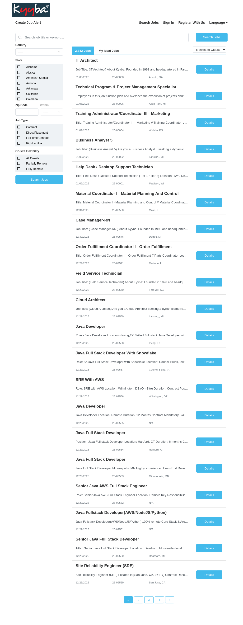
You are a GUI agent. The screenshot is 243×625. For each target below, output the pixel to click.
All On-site (32, 158)
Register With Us (191, 22)
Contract (31, 127)
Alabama (31, 67)
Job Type (21, 120)
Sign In (168, 22)
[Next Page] (169, 599)
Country (20, 45)
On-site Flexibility (27, 151)
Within (44, 105)
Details (209, 69)
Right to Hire (34, 143)
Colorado (32, 99)
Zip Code (21, 105)
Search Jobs (149, 22)
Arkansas (32, 88)
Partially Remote (36, 163)
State (18, 60)
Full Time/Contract (37, 138)
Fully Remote (34, 169)
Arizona (31, 83)
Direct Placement (37, 132)
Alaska (30, 72)
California (32, 94)
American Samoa (37, 78)
